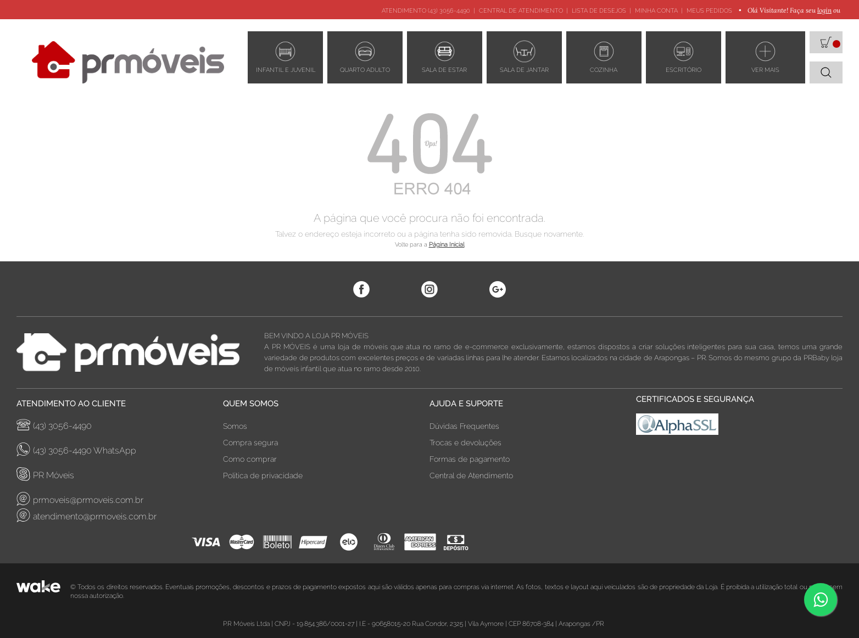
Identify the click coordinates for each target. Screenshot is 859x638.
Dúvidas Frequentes (464, 426)
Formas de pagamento (470, 459)
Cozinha (603, 56)
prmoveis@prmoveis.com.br (79, 499)
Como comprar (250, 459)
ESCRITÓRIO (683, 56)
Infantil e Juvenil (285, 56)
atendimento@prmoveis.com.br (86, 515)
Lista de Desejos (599, 10)
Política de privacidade (263, 475)
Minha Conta (656, 10)
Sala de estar (444, 56)
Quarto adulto (365, 56)
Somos (235, 426)
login (824, 10)
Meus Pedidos (709, 10)
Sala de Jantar (524, 56)
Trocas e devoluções (465, 442)
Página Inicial (447, 244)
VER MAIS (765, 56)
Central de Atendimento (521, 10)
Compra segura (250, 442)
